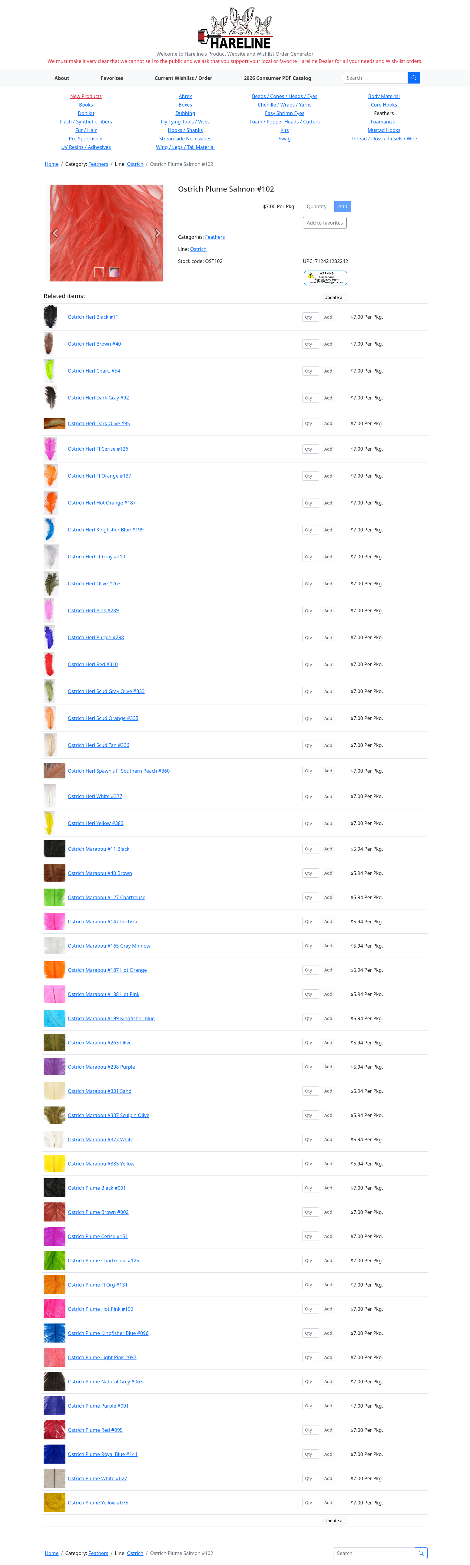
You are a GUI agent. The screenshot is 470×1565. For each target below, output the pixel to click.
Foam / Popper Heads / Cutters (285, 121)
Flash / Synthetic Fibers (86, 121)
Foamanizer (384, 121)
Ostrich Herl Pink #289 (93, 610)
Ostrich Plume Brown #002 (98, 1212)
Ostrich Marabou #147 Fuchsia (102, 921)
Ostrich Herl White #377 (95, 796)
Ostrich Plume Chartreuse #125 (103, 1260)
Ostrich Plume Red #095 (95, 1430)
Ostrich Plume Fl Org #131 (98, 1284)
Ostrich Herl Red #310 (93, 664)
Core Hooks (384, 104)
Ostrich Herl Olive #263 (94, 583)
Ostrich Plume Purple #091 (98, 1405)
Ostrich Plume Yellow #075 (98, 1502)
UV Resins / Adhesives (86, 147)
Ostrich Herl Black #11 (93, 317)
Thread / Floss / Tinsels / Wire (384, 138)
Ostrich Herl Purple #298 (96, 637)
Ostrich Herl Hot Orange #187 (102, 502)
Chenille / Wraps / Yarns (285, 104)
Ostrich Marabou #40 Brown (100, 873)
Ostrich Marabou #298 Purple (101, 1067)
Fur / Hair (86, 130)
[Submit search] (414, 78)
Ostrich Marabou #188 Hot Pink (103, 994)
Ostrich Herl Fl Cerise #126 (98, 448)
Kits (284, 130)
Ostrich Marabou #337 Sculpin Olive (108, 1115)
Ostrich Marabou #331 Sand (99, 1091)
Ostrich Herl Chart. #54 (94, 370)
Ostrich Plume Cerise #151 (98, 1236)
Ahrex (185, 96)
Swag (285, 138)
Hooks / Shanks (185, 130)
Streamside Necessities (185, 138)
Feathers (98, 164)
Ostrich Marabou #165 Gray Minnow (109, 945)
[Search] (375, 78)
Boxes (185, 104)
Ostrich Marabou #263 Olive (100, 1042)
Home (52, 164)
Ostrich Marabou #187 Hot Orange (107, 970)
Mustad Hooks (384, 130)
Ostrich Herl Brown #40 (94, 343)
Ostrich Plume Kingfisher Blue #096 (108, 1333)
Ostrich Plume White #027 (97, 1478)
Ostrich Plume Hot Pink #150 (100, 1309)
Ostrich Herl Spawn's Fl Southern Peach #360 (119, 771)
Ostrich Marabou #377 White (100, 1139)
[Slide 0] (99, 272)
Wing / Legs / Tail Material (185, 147)
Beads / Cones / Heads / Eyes (284, 96)
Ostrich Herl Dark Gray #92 (98, 397)
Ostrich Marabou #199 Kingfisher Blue (111, 1018)
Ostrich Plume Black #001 (97, 1188)
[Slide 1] (114, 272)
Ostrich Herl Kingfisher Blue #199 (106, 529)
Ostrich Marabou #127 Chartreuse (106, 897)
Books (86, 104)
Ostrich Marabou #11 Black (98, 849)
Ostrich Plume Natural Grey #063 (105, 1381)
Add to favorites (325, 222)
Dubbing (185, 113)
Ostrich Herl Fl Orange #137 (99, 475)
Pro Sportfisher (86, 138)
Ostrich (135, 164)
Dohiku (86, 113)
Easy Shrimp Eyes (284, 113)
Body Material (384, 96)
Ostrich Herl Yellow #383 (96, 823)
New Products (86, 96)
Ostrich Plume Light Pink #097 (102, 1357)
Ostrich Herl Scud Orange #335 (103, 718)
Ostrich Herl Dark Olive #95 (99, 423)
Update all (334, 297)
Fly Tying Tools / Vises (185, 121)
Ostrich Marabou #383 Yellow (101, 1163)
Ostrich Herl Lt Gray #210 (96, 556)
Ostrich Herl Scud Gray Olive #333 (106, 691)
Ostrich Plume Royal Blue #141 (102, 1454)
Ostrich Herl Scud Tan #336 (98, 745)
